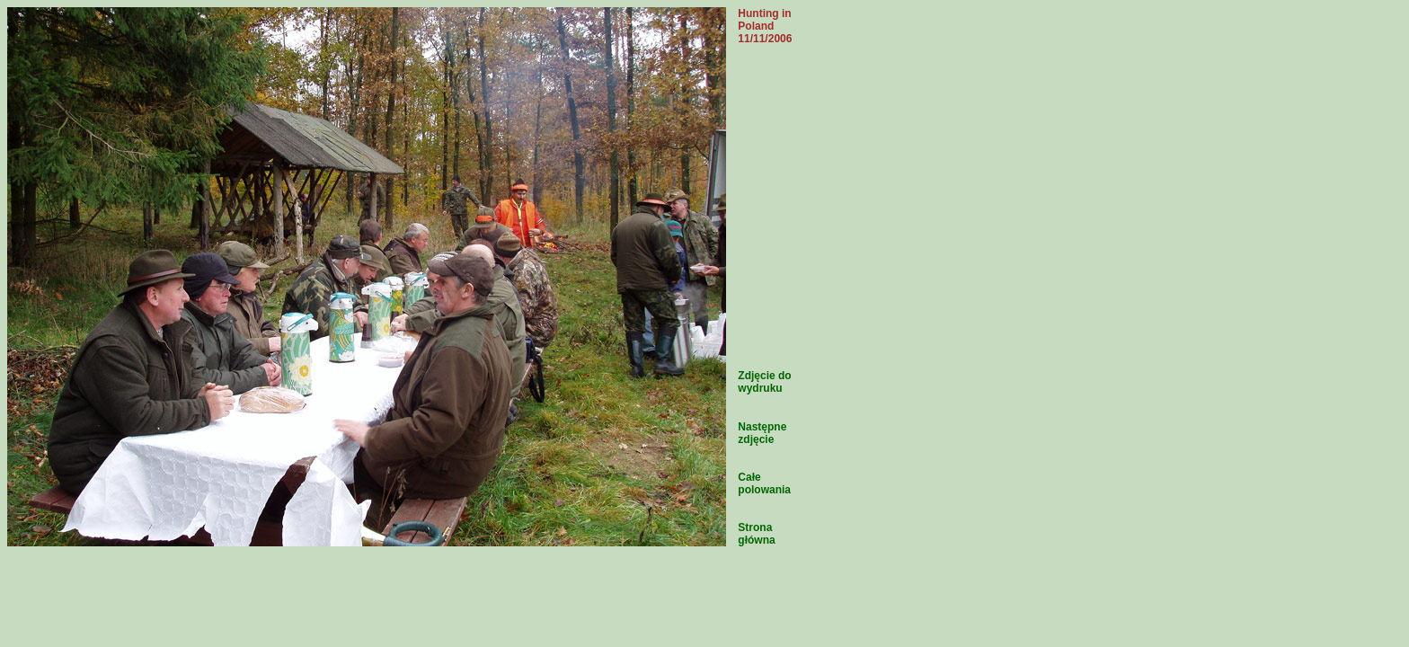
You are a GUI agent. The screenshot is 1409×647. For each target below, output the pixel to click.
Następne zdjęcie (762, 433)
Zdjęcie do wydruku (764, 381)
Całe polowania (764, 483)
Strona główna (756, 533)
